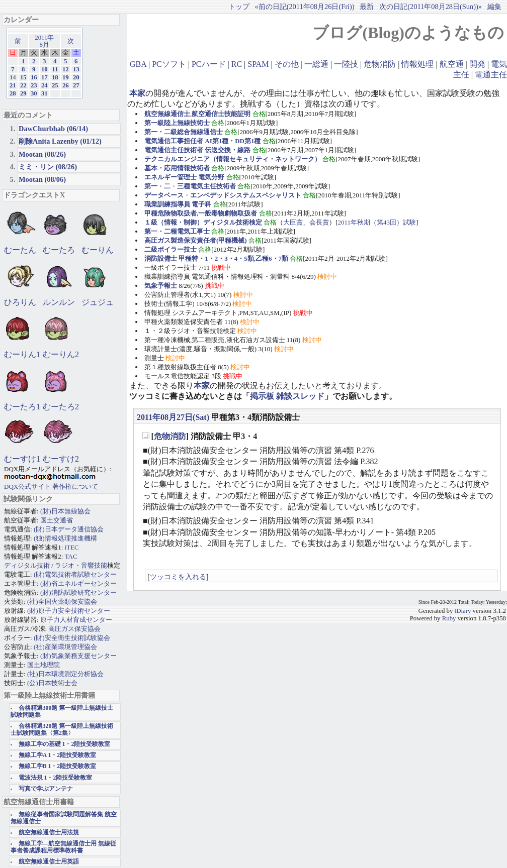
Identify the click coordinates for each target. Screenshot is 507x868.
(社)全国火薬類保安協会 (62, 601)
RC (236, 64)
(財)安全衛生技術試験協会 (72, 637)
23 (34, 85)
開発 (477, 64)
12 (65, 69)
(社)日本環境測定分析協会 (65, 674)
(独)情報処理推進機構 (65, 538)
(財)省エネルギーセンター (78, 583)
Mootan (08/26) (42, 154)
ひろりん (20, 302)
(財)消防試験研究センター (78, 592)
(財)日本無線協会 (65, 511)
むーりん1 (22, 354)
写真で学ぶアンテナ (46, 789)
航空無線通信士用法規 (49, 832)
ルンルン (59, 302)
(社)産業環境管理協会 (65, 646)
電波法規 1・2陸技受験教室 (56, 778)
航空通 (452, 64)
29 (23, 93)
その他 (287, 64)
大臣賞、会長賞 (306, 222)
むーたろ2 (61, 406)
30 (34, 93)
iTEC (72, 547)
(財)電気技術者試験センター (75, 574)
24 (44, 85)
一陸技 (346, 64)
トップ (238, 7)
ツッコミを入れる (178, 577)
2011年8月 (44, 41)
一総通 (316, 64)
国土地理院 (43, 665)
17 (44, 77)
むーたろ (59, 250)
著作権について (75, 486)
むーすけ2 (61, 459)
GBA (138, 64)
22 (23, 85)
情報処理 (417, 64)
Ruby (449, 618)
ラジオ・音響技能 (81, 565)
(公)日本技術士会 (52, 683)
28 (13, 93)
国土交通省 (56, 520)
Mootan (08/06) (42, 179)
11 (55, 69)
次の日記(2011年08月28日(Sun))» (430, 7)
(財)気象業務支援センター (78, 656)
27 (76, 85)
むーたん (20, 250)
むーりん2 (61, 354)
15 (23, 77)
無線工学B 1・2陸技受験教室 (57, 766)
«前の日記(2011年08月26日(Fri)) (304, 7)
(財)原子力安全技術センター (68, 610)
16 (34, 77)
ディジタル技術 (27, 565)
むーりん (97, 250)
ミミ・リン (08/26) (48, 167)
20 (76, 77)
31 (44, 93)
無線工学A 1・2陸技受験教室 (57, 755)
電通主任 (491, 74)
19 (65, 77)
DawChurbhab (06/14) (53, 129)
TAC (71, 556)
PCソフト (169, 64)
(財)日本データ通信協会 (69, 529)
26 (65, 85)
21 (13, 85)
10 (44, 69)
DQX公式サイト (28, 486)
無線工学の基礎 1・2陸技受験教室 (65, 744)
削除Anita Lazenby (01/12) (60, 141)
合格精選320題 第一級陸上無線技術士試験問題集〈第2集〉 (62, 729)
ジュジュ (97, 302)
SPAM (258, 64)
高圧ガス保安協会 (74, 628)
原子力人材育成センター (76, 619)
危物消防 (380, 64)
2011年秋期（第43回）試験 (377, 222)
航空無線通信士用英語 (49, 861)
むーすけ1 (22, 459)
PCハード (209, 64)
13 (76, 69)
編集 (494, 7)
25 (55, 85)
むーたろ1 (22, 406)
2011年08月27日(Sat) (173, 417)
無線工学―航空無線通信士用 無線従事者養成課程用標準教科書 (63, 847)
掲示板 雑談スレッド (287, 396)
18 (55, 77)
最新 (367, 7)
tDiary (463, 610)
